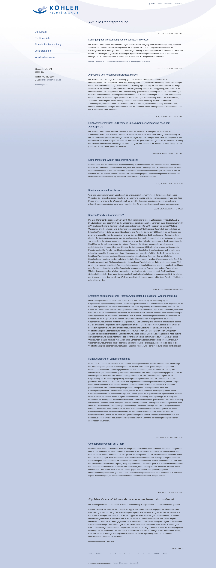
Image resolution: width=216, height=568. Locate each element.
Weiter (156, 554)
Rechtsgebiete (42, 38)
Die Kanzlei (41, 32)
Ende (165, 554)
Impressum (167, 4)
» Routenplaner (41, 85)
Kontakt (159, 4)
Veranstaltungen (43, 51)
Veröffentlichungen (45, 57)
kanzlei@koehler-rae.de (51, 80)
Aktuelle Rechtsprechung (48, 44)
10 (149, 554)
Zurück (99, 554)
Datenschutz (178, 4)
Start (90, 554)
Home (152, 4)
